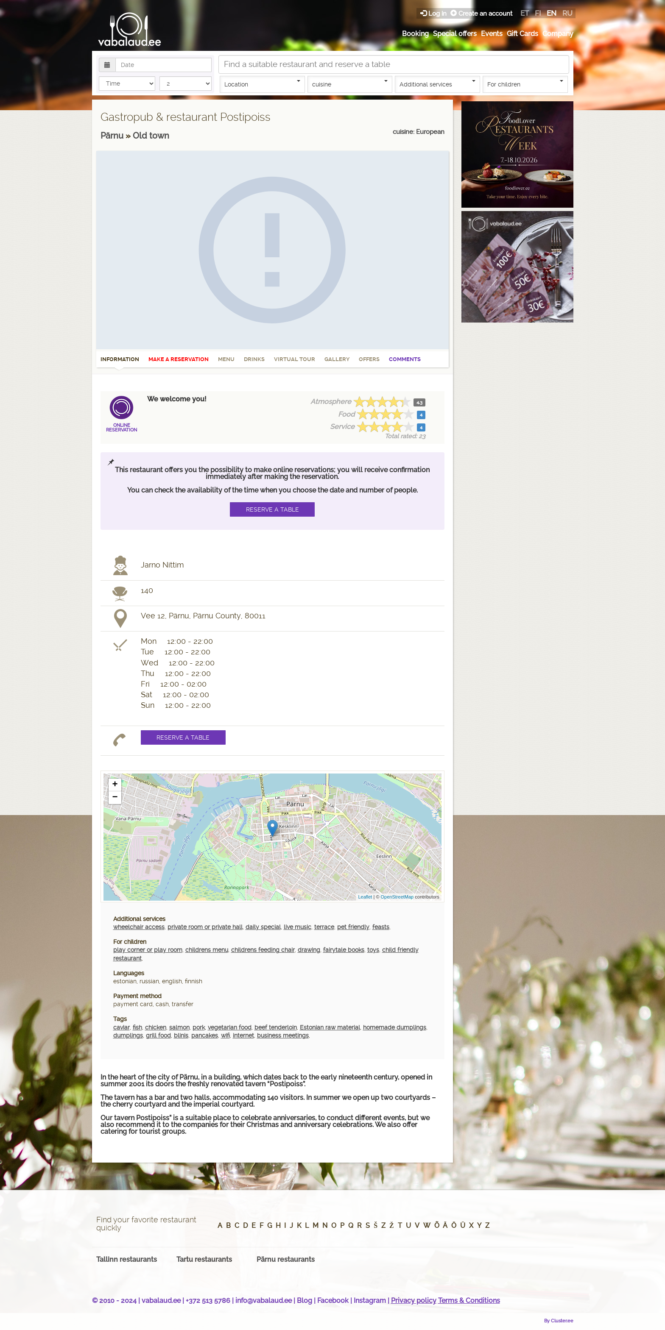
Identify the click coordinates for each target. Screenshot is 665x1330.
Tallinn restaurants (126, 1259)
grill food (158, 1035)
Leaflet (365, 896)
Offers (369, 359)
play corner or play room (147, 949)
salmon (179, 1027)
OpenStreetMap (397, 896)
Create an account (481, 13)
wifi (225, 1035)
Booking (415, 34)
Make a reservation (178, 359)
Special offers (455, 34)
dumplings (128, 1035)
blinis (181, 1035)
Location (262, 84)
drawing (309, 949)
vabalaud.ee (161, 1301)
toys (373, 949)
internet (243, 1035)
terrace (324, 927)
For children (525, 84)
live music (297, 927)
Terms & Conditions (469, 1301)
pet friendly (353, 927)
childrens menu (206, 949)
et (524, 13)
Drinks (254, 359)
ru (567, 13)
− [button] (114, 797)
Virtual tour (294, 359)
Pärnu (113, 136)
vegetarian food (229, 1027)
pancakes (204, 1035)
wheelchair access (139, 927)
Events (492, 34)
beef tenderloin (275, 1027)
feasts (380, 927)
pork (199, 1027)
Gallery (336, 359)
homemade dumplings (394, 1027)
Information (120, 362)
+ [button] (114, 785)
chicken (155, 1027)
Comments (405, 359)
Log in (434, 13)
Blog (304, 1301)
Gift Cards (522, 34)
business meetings (283, 1035)
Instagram (370, 1301)
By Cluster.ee (558, 1320)
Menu (226, 359)
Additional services (437, 84)
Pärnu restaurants (286, 1259)
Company (557, 34)
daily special (263, 927)
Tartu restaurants (204, 1259)
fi (538, 13)
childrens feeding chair (263, 949)
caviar (121, 1027)
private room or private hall (205, 927)
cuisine (350, 84)
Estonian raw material (330, 1027)
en (551, 13)
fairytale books (343, 949)
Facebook (333, 1301)
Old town (151, 136)
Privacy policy (413, 1301)
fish (137, 1027)
